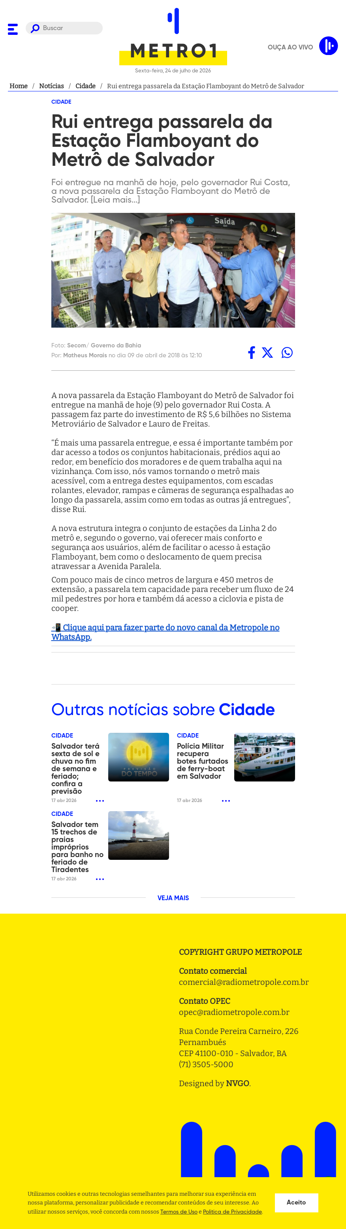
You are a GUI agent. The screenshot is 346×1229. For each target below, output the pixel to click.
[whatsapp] (287, 352)
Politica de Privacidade (232, 1212)
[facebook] (252, 352)
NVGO (237, 1083)
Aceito (296, 1203)
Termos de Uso (178, 1212)
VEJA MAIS (173, 898)
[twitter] (267, 352)
